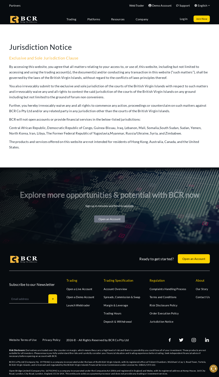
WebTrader (136, 5)
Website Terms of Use (23, 339)
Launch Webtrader (78, 305)
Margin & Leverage (116, 305)
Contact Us (203, 297)
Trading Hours (112, 313)
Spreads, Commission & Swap (122, 297)
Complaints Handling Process (168, 289)
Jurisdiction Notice (161, 321)
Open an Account (109, 219)
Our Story (202, 289)
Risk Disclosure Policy (163, 305)
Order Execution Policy (164, 313)
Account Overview (115, 289)
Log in (184, 18)
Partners (15, 5)
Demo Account (160, 5)
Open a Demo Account (80, 297)
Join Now (201, 18)
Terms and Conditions (163, 297)
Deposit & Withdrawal (118, 321)
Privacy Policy (51, 339)
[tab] (73, 19)
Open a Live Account (79, 289)
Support (183, 5)
